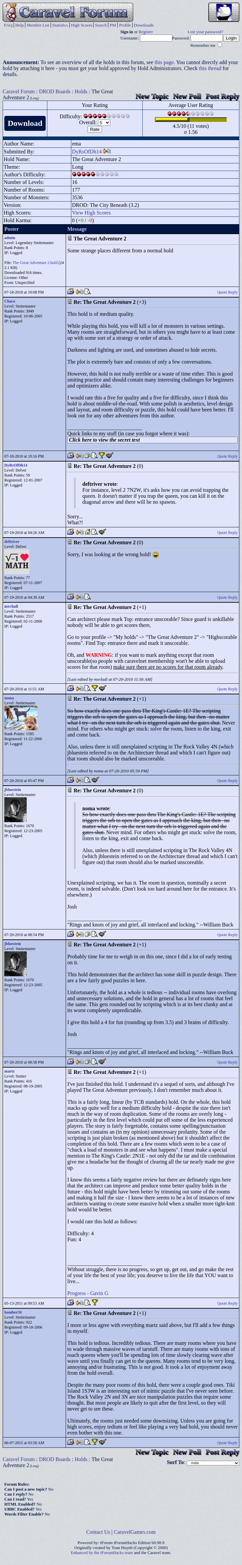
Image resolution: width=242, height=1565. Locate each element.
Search (101, 25)
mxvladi (11, 606)
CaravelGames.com (135, 1532)
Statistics (60, 25)
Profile (125, 25)
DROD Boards (55, 91)
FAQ (8, 25)
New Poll (187, 96)
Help (19, 25)
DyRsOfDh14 (87, 151)
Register (146, 32)
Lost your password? (205, 32)
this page (164, 62)
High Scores (81, 25)
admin (9, 237)
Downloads (144, 25)
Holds (81, 91)
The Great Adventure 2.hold (35, 262)
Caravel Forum (19, 91)
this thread (210, 68)
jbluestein (12, 789)
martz (9, 1071)
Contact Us (98, 1532)
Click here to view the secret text (104, 440)
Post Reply (222, 96)
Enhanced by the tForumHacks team (102, 1552)
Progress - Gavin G (87, 1293)
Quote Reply (227, 292)
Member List (38, 25)
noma (9, 698)
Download (25, 123)
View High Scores (91, 213)
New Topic (152, 96)
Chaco (9, 301)
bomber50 (13, 1312)
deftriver (11, 541)
